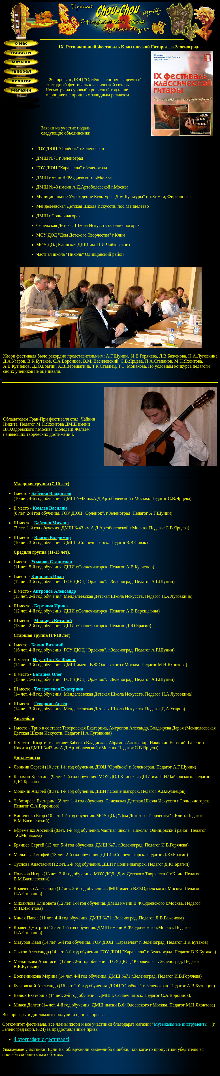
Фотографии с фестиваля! (41, 1039)
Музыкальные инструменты (181, 1024)
